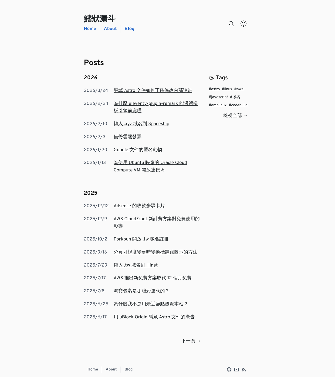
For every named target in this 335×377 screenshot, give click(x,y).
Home (90, 29)
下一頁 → (191, 341)
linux (227, 89)
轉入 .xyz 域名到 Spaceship (141, 124)
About (110, 29)
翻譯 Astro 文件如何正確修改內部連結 (153, 91)
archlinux (218, 105)
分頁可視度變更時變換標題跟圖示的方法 (155, 252)
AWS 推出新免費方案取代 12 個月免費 (153, 278)
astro (214, 89)
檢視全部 (235, 116)
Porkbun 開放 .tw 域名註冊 (141, 239)
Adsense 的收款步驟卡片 (139, 206)
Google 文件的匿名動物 (138, 150)
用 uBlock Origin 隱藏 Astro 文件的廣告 (154, 317)
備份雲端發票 (128, 137)
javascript (218, 97)
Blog (129, 29)
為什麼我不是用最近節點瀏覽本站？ (151, 304)
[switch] (243, 24)
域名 (235, 97)
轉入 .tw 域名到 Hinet (136, 265)
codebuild (238, 105)
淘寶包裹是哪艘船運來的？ (141, 291)
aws (239, 89)
